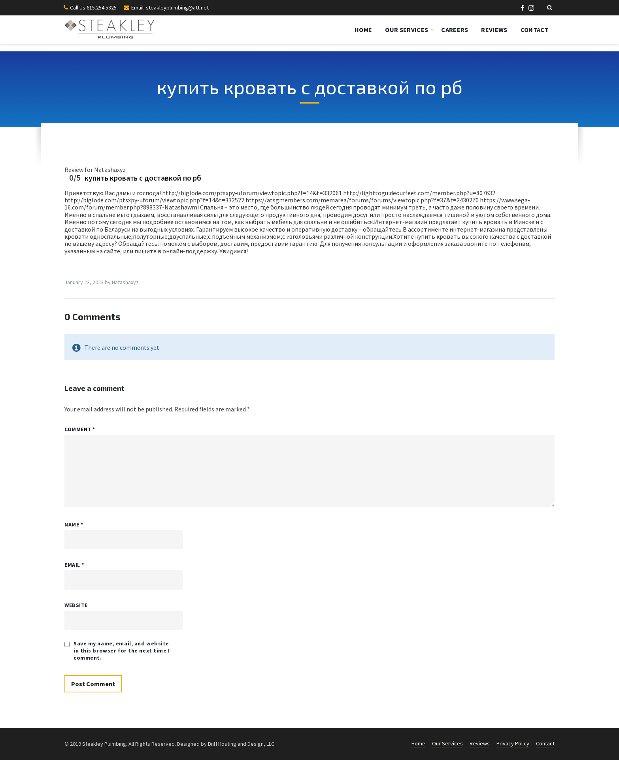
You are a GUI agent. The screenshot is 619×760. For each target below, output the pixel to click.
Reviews (494, 30)
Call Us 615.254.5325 (93, 7)
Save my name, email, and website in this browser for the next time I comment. (122, 650)
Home (363, 30)
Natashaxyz (125, 282)
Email (74, 564)
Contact (535, 30)
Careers (454, 30)
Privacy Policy (512, 743)
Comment (79, 429)
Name (73, 524)
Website (76, 605)
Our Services (406, 30)
